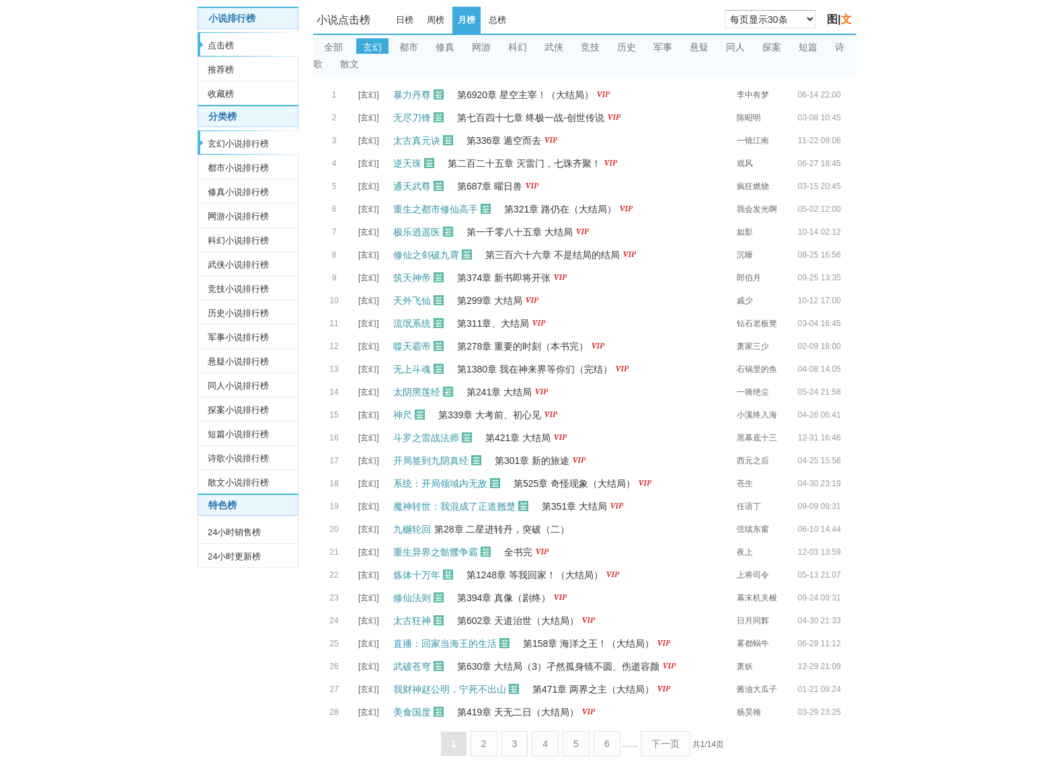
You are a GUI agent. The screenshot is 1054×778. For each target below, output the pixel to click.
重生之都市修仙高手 (435, 209)
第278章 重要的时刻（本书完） (522, 346)
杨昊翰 (749, 712)
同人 (735, 47)
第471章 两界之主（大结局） (593, 689)
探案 (771, 47)
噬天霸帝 (412, 346)
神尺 (402, 415)
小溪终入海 (757, 415)
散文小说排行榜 (238, 482)
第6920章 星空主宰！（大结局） (525, 94)
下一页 (665, 743)
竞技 (590, 47)
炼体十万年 (416, 575)
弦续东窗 (753, 529)
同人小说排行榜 (238, 386)
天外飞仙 (412, 300)
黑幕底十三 (757, 437)
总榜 (497, 20)
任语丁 (749, 506)
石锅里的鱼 (757, 369)
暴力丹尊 (412, 94)
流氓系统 (412, 323)
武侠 (553, 47)
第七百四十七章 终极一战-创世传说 (530, 117)
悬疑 (699, 47)
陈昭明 (749, 117)
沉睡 (745, 255)
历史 (626, 47)
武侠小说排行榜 (238, 265)
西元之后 (753, 460)
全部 (333, 47)
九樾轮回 (412, 529)
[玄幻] (368, 95)
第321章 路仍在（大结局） (560, 209)
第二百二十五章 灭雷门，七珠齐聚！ (524, 163)
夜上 (745, 552)
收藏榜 (221, 94)
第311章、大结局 (493, 323)
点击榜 (221, 45)
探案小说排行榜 (238, 410)
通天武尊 (412, 186)
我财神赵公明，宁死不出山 (449, 689)
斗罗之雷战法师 (426, 437)
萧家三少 (753, 346)
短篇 (808, 47)
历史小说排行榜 (238, 313)
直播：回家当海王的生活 (445, 643)
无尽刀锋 (412, 117)
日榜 (404, 20)
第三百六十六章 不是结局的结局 (552, 254)
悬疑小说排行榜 (238, 361)
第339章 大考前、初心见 (489, 415)
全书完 (518, 552)
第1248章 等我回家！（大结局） (535, 575)
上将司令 (753, 575)
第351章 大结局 (574, 506)
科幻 (517, 47)
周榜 (435, 20)
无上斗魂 (412, 369)
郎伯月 (749, 277)
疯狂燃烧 (753, 186)
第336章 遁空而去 (504, 140)
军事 (662, 47)
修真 (445, 47)
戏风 (745, 163)
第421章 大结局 (518, 437)
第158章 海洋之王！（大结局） (588, 643)
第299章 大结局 (489, 300)
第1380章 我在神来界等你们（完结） (534, 369)
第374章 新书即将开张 (504, 277)
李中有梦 (753, 95)
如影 (745, 232)
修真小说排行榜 (238, 192)
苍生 (745, 483)
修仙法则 (412, 597)
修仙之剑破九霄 (426, 254)
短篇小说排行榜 (238, 434)
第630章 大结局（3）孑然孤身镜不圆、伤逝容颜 (558, 666)
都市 (408, 47)
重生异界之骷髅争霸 (435, 552)
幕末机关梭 (757, 597)
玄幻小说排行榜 (238, 144)
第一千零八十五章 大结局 (520, 232)
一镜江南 (753, 140)
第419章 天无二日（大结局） (518, 712)
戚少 (745, 300)
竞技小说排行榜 (238, 289)
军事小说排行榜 (238, 337)
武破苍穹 (412, 666)
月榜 (466, 20)
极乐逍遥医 (416, 232)
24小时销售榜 (234, 532)
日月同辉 (753, 620)
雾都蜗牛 (753, 643)
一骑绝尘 (753, 392)
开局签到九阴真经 (431, 460)
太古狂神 (412, 620)
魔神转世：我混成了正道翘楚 (454, 506)
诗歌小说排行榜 (238, 458)
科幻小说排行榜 (238, 240)
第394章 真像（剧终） (504, 597)
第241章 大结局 (499, 392)
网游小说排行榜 (238, 216)
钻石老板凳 (757, 323)
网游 (481, 47)
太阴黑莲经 (416, 392)
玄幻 (372, 47)
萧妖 (745, 666)
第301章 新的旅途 (532, 460)
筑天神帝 (412, 277)
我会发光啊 (757, 209)
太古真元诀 (416, 140)
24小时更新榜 (234, 556)
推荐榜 (221, 70)
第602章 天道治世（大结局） (518, 620)
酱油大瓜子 (757, 689)
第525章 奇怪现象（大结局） (574, 483)
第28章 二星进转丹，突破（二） (501, 529)
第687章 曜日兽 (489, 186)
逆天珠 (407, 163)
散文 (349, 64)
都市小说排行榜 (238, 168)
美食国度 (412, 712)
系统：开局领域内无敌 (440, 483)
